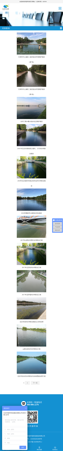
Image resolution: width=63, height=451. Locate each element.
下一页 (35, 383)
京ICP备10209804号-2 (35, 442)
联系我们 (55, 448)
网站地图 (39, 448)
